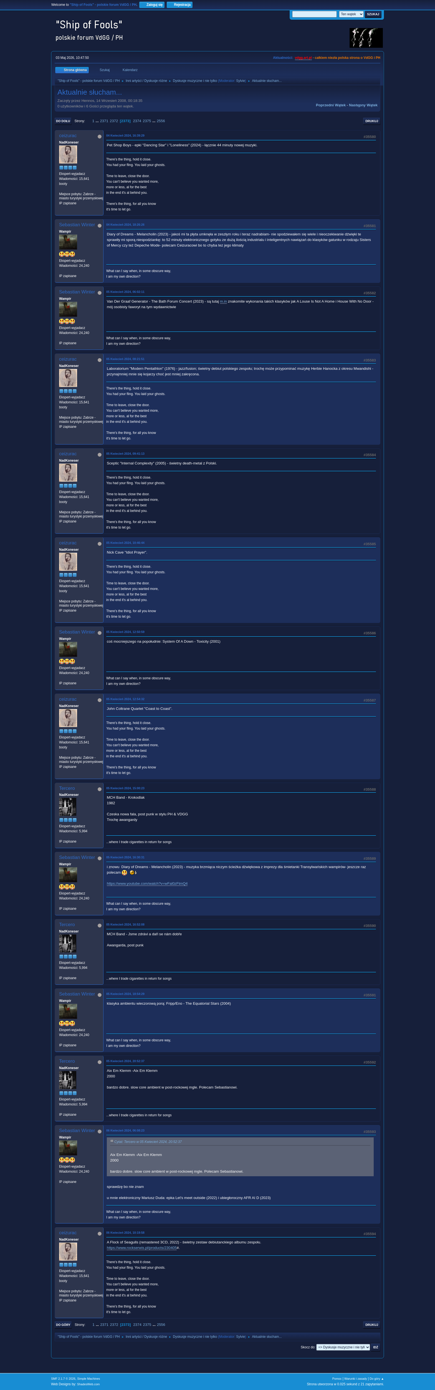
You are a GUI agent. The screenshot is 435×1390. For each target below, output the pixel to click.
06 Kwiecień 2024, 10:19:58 (125, 1232)
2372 (114, 121)
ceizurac (68, 135)
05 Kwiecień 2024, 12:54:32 (125, 699)
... (98, 121)
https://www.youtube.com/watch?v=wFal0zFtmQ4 (147, 883)
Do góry (63, 1324)
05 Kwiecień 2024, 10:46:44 (125, 542)
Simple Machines (88, 1378)
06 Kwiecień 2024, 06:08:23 (125, 1130)
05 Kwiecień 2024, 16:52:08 (125, 924)
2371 (104, 121)
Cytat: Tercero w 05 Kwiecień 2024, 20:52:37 (148, 1142)
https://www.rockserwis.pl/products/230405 (142, 1248)
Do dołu (63, 121)
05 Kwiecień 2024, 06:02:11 (125, 291)
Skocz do (307, 1347)
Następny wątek (363, 105)
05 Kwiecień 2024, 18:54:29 (125, 994)
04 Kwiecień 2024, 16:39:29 (125, 135)
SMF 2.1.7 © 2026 (63, 1378)
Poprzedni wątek (331, 105)
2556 (161, 121)
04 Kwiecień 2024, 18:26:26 (125, 224)
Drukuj (371, 121)
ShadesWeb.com (88, 1384)
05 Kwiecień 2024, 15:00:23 (125, 788)
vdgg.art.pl (303, 58)
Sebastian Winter (77, 224)
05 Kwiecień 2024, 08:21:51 (125, 359)
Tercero (67, 788)
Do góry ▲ (377, 1378)
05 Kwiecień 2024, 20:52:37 (125, 1061)
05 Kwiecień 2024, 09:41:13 (125, 453)
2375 (147, 121)
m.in (223, 301)
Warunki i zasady (355, 1378)
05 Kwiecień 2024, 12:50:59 (125, 632)
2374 (137, 121)
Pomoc (337, 1378)
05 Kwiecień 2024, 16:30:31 (125, 857)
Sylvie (240, 81)
